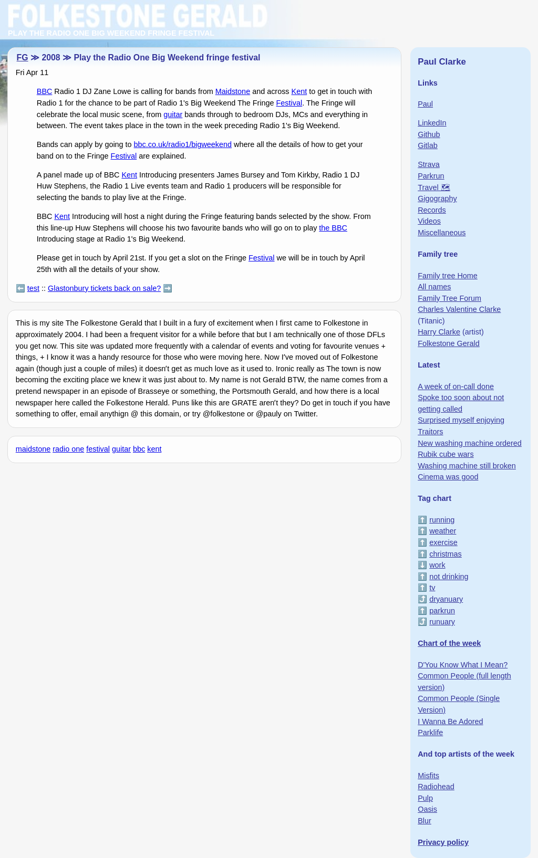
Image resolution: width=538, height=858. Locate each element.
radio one (68, 449)
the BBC (333, 228)
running (441, 520)
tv (432, 587)
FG (22, 57)
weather (442, 531)
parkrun (442, 610)
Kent (299, 91)
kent (154, 449)
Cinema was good (448, 477)
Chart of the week (449, 643)
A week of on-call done (456, 386)
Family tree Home (448, 275)
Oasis (427, 809)
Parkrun (431, 176)
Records (432, 210)
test (33, 288)
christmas (445, 554)
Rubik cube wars (445, 454)
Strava (429, 164)
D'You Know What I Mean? (463, 665)
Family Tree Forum (449, 298)
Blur (424, 821)
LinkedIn (432, 123)
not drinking (448, 576)
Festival (289, 103)
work (437, 565)
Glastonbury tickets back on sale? (104, 288)
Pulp (425, 798)
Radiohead (436, 786)
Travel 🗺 (434, 187)
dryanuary (446, 599)
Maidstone (232, 91)
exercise (443, 542)
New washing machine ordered (470, 443)
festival (98, 449)
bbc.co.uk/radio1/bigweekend (183, 144)
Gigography (437, 198)
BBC (45, 91)
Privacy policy (443, 842)
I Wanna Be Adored (450, 721)
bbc (139, 449)
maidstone (33, 449)
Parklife (430, 732)
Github (429, 134)
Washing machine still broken (467, 466)
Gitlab (428, 145)
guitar (172, 114)
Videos (429, 221)
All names (434, 286)
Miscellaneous (441, 232)
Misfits (428, 775)
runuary (442, 622)
